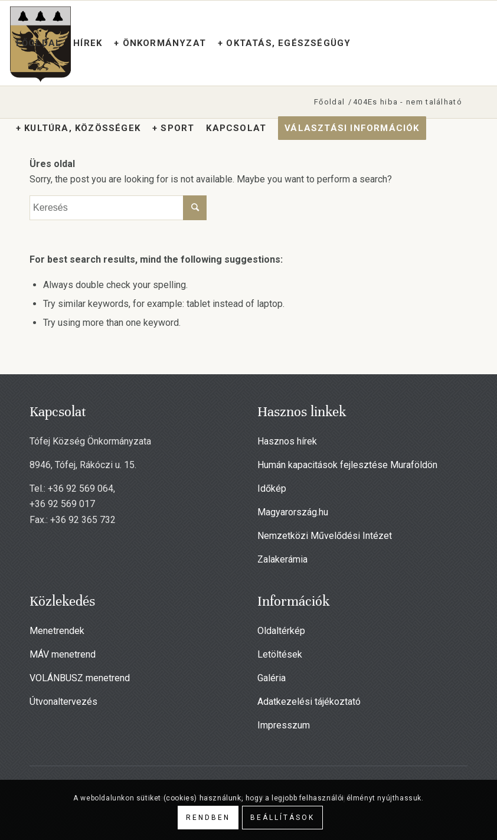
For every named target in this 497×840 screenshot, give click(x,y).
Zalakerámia (282, 559)
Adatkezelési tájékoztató (309, 701)
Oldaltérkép (281, 630)
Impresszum (283, 725)
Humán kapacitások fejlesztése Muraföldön (347, 464)
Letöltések (279, 654)
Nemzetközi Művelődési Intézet (324, 535)
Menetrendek (57, 630)
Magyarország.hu (292, 512)
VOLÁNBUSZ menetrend (80, 678)
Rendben (208, 817)
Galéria (271, 678)
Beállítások (282, 817)
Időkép (271, 488)
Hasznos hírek (287, 441)
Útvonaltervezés (63, 701)
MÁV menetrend (63, 654)
